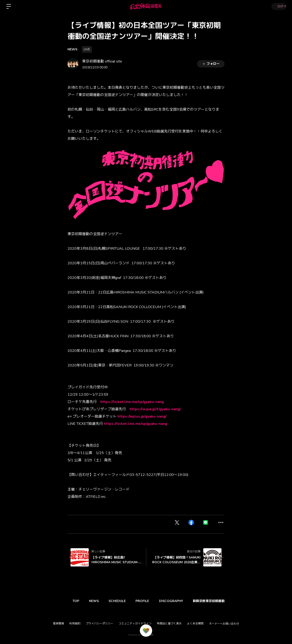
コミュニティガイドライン (135, 623)
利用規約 (74, 623)
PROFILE (147, 601)
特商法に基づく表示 (169, 623)
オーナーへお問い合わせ (224, 623)
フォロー (210, 64)
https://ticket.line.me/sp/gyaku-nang (132, 401)
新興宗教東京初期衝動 (217, 601)
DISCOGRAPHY (178, 601)
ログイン (278, 6)
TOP (76, 601)
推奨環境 (58, 623)
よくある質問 (195, 623)
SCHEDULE (121, 601)
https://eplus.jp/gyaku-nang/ (142, 416)
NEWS (72, 49)
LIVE (87, 49)
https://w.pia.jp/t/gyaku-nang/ (155, 409)
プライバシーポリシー (99, 623)
